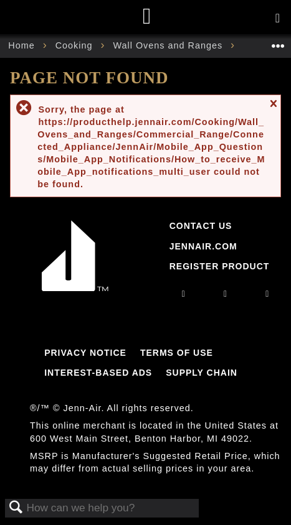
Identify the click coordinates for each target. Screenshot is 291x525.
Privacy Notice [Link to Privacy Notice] (85, 353)
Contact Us (200, 226)
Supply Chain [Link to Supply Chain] (201, 373)
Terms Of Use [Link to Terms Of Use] (176, 353)
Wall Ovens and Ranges (169, 45)
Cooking (75, 45)
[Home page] (147, 17)
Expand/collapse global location (278, 42)
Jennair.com (203, 246)
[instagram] (184, 293)
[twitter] (267, 293)
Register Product (219, 266)
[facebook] (225, 293)
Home (22, 45)
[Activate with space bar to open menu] (277, 19)
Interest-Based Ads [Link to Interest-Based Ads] (98, 373)
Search (16, 508)
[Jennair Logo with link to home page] (75, 288)
